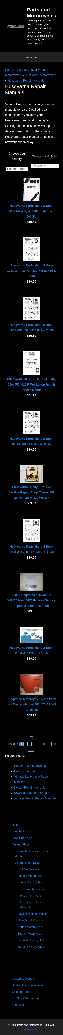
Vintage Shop (25, 69)
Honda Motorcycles (29, 882)
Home (9, 69)
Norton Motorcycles (29, 927)
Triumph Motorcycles (30, 940)
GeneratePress (31, 1029)
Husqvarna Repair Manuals (26, 80)
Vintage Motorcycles (27, 862)
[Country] (17, 169)
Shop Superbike (22, 838)
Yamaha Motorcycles (30, 946)
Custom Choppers (23, 978)
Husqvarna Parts (31, 895)
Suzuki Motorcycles (29, 933)
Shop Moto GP (21, 831)
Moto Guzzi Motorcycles (32, 920)
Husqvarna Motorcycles (40, 75)
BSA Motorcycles (28, 869)
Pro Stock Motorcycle (25, 998)
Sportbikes (18, 1004)
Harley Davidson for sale (27, 985)
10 (49, 744)
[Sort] (45, 166)
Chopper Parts (21, 991)
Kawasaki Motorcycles (31, 913)
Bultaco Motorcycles (30, 875)
